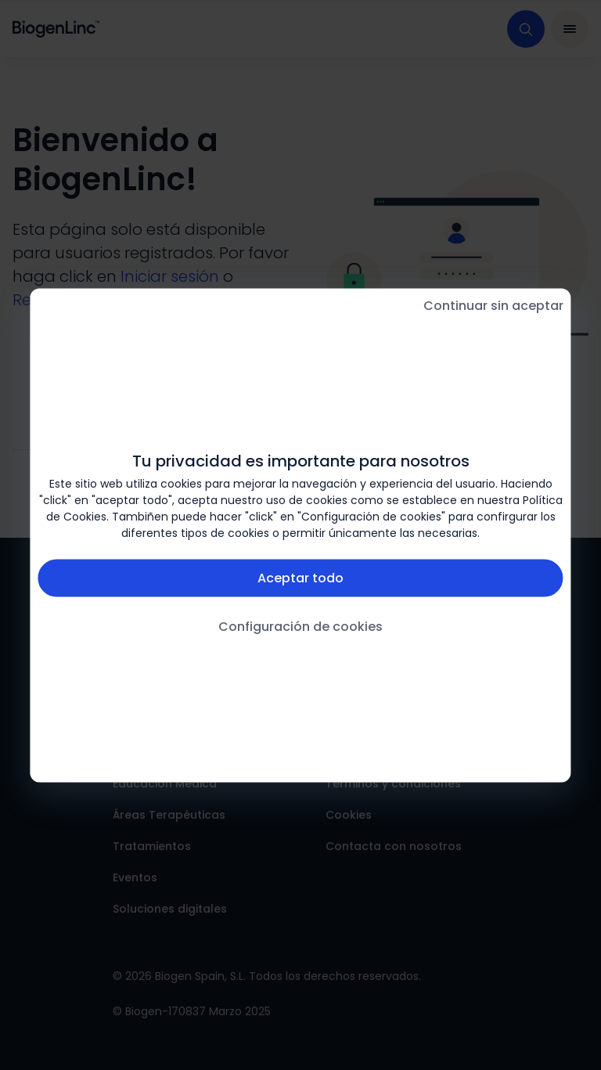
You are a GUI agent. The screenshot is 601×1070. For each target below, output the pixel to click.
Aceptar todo (300, 577)
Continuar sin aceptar (493, 305)
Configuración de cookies (300, 626)
